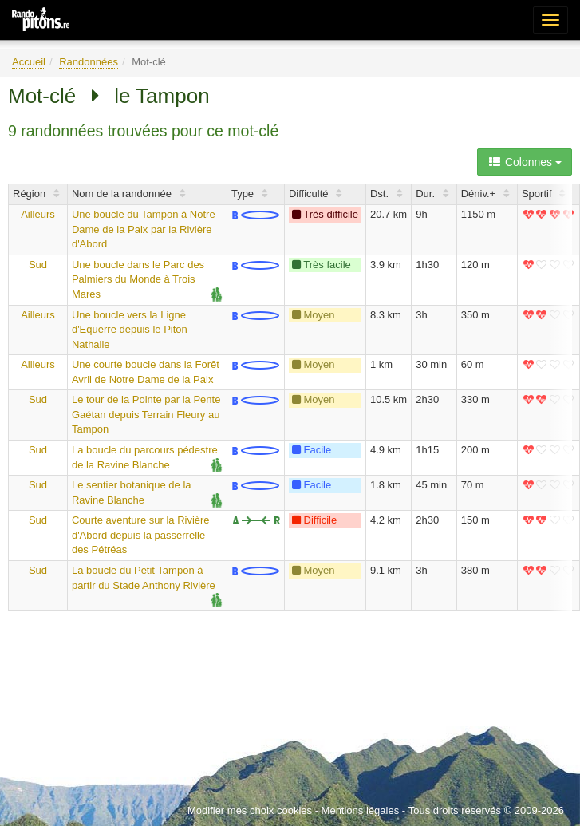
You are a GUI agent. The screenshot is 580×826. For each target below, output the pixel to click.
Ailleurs (38, 214)
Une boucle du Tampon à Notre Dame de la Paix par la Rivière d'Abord (143, 229)
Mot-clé (42, 96)
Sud (38, 265)
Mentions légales (361, 810)
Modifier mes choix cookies (249, 810)
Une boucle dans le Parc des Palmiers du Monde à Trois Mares (138, 279)
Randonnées (88, 62)
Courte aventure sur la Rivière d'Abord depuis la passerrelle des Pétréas (141, 534)
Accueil (28, 62)
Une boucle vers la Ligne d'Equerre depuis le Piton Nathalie (129, 329)
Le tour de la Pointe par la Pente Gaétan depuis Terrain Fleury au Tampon (146, 414)
